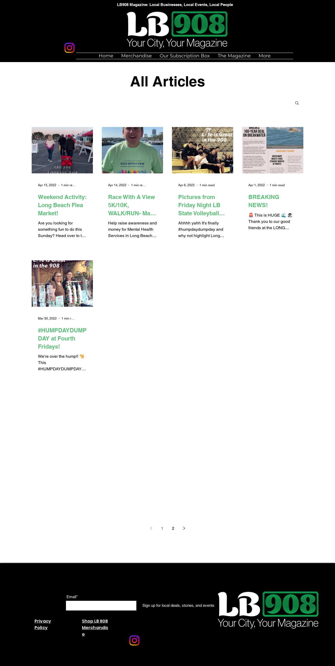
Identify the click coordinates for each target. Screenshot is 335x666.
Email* (72, 597)
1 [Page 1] (162, 528)
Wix (114, 663)
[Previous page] (151, 528)
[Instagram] (69, 47)
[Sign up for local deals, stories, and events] (178, 605)
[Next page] (184, 528)
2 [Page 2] (173, 528)
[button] (296, 103)
